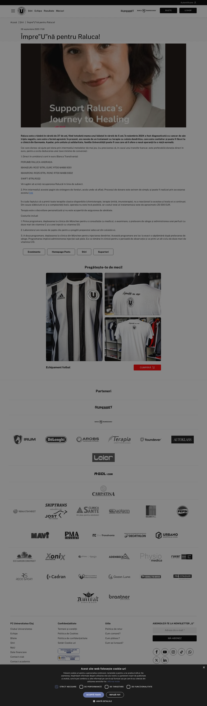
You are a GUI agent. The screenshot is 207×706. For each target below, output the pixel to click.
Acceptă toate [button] (93, 695)
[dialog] (103, 685)
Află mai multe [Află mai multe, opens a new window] (114, 681)
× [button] (204, 667)
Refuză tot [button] (115, 695)
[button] (103, 701)
